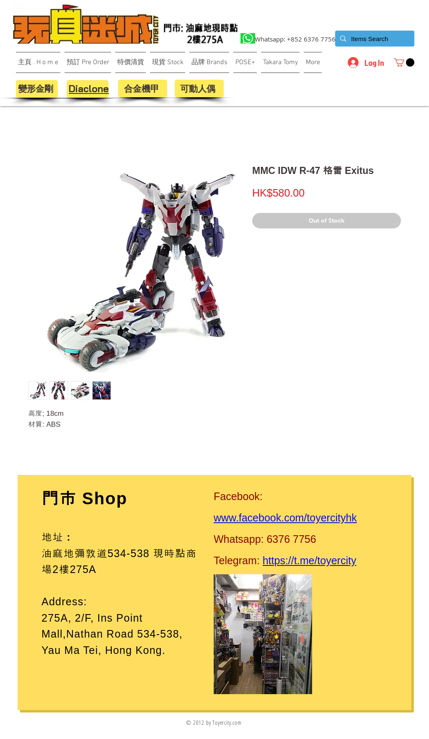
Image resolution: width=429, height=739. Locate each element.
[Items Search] (374, 39)
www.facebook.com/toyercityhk (285, 518)
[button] (404, 62)
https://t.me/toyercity (310, 560)
